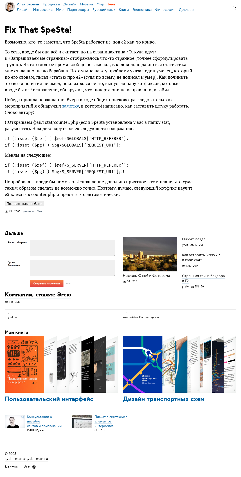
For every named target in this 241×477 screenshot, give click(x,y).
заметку (70, 106)
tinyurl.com (12, 317)
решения (28, 211)
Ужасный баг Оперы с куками (141, 317)
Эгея (40, 211)
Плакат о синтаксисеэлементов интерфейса (111, 421)
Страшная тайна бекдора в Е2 (203, 278)
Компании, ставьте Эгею (38, 295)
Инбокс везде (193, 239)
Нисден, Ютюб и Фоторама (146, 275)
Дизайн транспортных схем (164, 399)
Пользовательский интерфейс (49, 399)
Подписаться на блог (24, 203)
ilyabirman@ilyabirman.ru (26, 458)
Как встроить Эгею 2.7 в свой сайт (201, 258)
